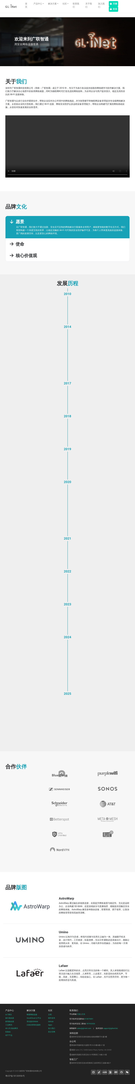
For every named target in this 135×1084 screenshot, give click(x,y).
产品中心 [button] (38, 3)
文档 (50, 1015)
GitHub (50, 1022)
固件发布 (51, 1018)
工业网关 (8, 1025)
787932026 (90, 1024)
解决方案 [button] (52, 3)
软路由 (8, 1032)
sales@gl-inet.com (84, 1028)
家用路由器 (9, 1022)
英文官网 (51, 1032)
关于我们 (88, 5)
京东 (113, 9)
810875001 (88, 1019)
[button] (93, 1072)
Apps (50, 1025)
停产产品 (8, 1035)
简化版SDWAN (32, 1022)
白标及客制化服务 (34, 1025)
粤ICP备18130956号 (15, 1076)
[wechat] (127, 1072)
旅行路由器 (9, 1018)
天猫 (113, 3)
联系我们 (76, 5)
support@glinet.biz (110, 1028)
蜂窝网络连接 (32, 1015)
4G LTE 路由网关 (11, 1028)
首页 (26, 5)
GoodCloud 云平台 (34, 1018)
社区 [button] (65, 3)
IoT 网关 (8, 1015)
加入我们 (101, 5)
